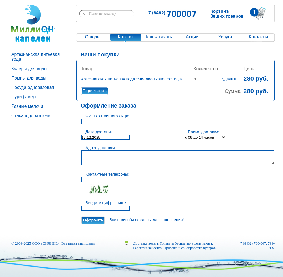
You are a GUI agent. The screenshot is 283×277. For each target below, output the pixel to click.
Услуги (225, 36)
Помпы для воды (28, 78)
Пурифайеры (24, 96)
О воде (92, 36)
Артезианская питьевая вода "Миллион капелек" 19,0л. (133, 79)
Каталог (126, 36)
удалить (229, 79)
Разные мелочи (27, 106)
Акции (192, 36)
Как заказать (159, 36)
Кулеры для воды (29, 68)
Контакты (258, 36)
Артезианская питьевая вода (35, 57)
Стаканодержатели (31, 115)
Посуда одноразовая (32, 87)
